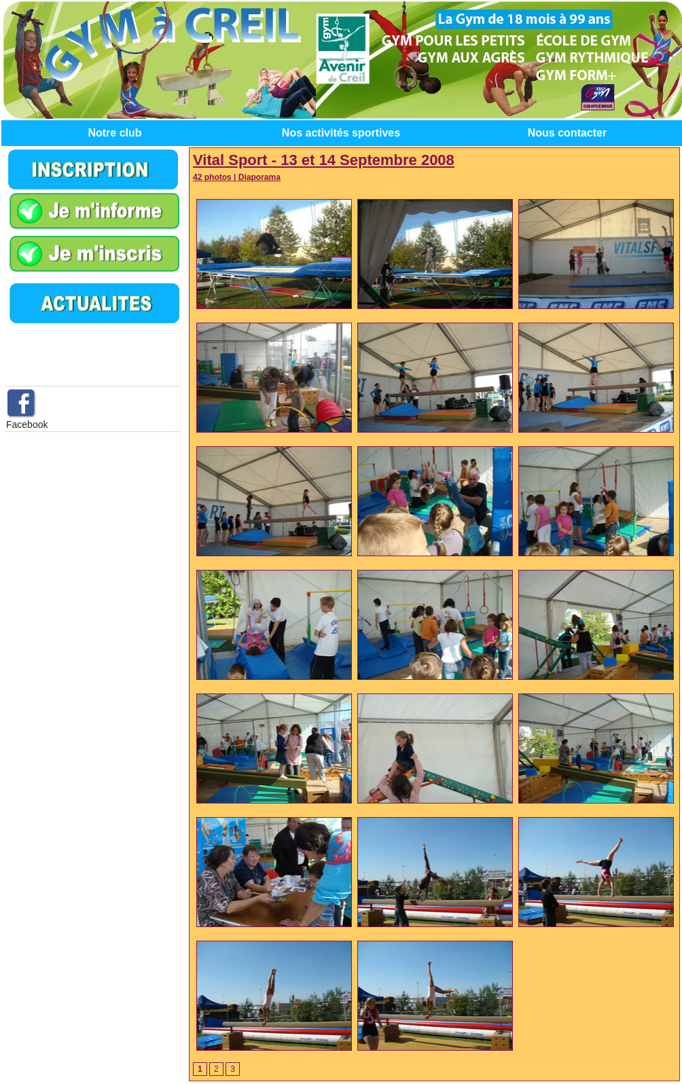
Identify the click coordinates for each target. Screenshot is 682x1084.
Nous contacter (567, 133)
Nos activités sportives (341, 133)
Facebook (27, 424)
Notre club (114, 133)
